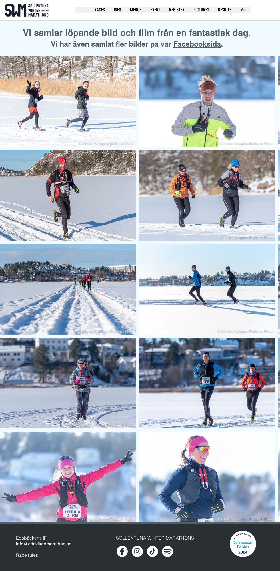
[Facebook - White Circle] (122, 551)
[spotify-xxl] (167, 551)
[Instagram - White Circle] (137, 551)
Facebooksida (197, 44)
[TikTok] (152, 551)
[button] (201, 10)
